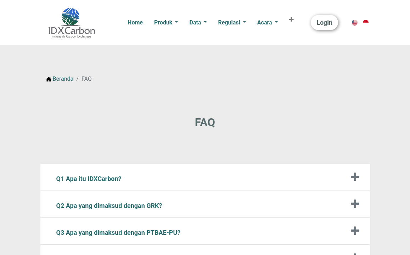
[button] (291, 20)
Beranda (60, 78)
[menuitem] (135, 22)
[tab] (205, 177)
